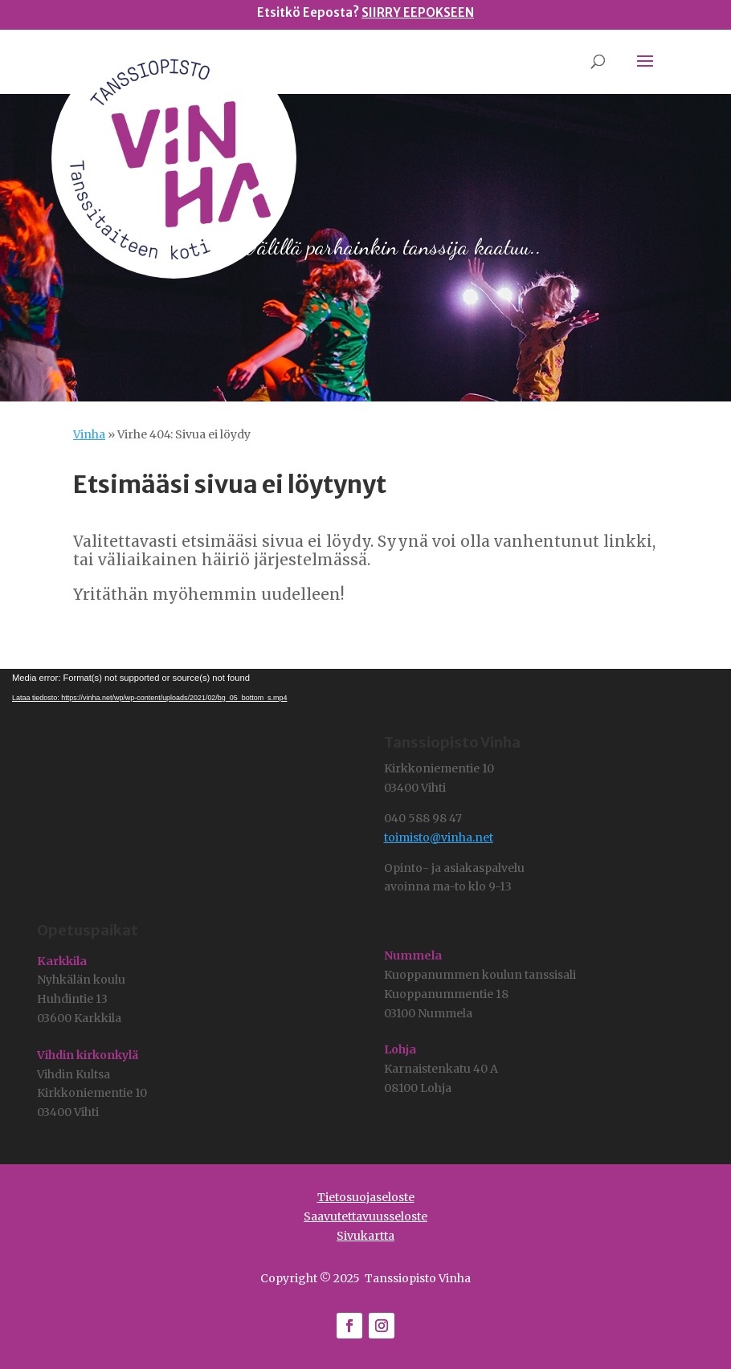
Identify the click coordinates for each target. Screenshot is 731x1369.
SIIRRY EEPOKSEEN (417, 12)
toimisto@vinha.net (438, 837)
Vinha (89, 434)
